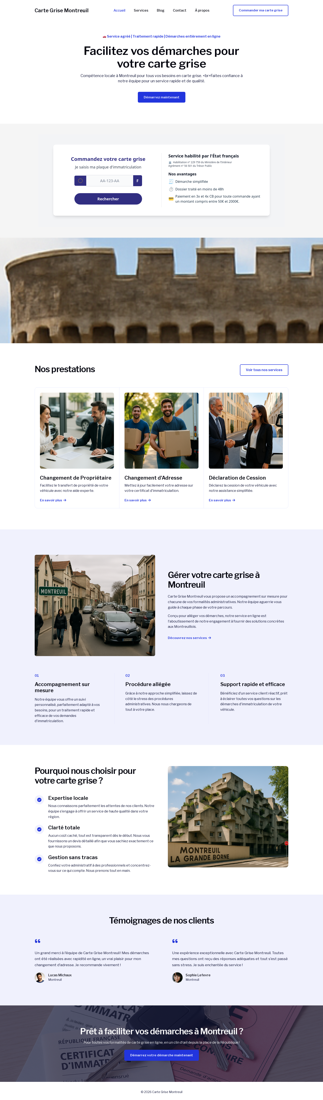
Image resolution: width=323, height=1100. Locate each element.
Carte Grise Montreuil (62, 10)
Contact (178, 10)
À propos (199, 10)
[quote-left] (38, 942)
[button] (264, 370)
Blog (160, 10)
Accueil (123, 10)
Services (142, 10)
